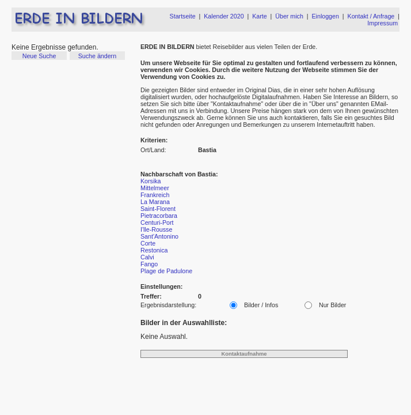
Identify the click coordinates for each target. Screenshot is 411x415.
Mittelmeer (154, 187)
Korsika (150, 181)
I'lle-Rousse (156, 229)
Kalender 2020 (223, 16)
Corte (147, 243)
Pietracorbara (158, 215)
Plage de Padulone (166, 270)
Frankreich (154, 194)
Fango (149, 264)
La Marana (155, 201)
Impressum (382, 23)
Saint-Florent (158, 208)
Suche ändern (97, 55)
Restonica (154, 250)
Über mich (289, 16)
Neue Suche (39, 55)
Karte (259, 16)
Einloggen (325, 16)
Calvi (147, 257)
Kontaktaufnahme (244, 354)
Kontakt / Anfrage (371, 16)
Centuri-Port (156, 222)
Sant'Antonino (159, 236)
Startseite (183, 16)
